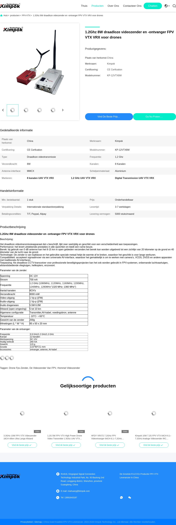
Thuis (84, 6)
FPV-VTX (26, 15)
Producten (98, 6)
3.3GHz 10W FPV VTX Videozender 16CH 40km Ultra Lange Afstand (20, 437)
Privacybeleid (26, 522)
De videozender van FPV (42, 368)
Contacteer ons (132, 6)
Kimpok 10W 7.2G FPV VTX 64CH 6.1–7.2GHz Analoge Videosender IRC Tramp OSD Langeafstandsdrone (153, 437)
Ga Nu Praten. (152, 116)
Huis (6, 15)
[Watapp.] (123, 497)
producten (14, 15)
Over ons (113, 6)
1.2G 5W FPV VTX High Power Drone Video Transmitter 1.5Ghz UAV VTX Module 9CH (64, 437)
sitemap (38, 522)
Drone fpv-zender (18, 368)
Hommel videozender (68, 368)
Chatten (152, 5)
